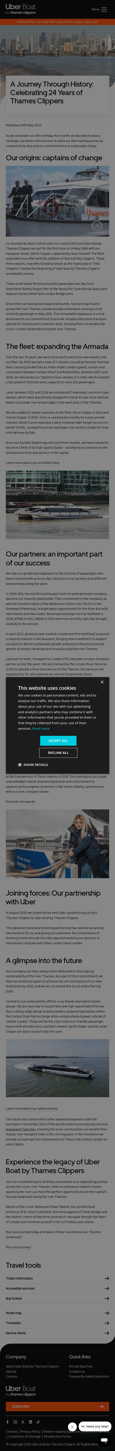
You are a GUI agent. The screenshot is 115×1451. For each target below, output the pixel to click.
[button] (33, 764)
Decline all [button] (58, 753)
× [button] (102, 682)
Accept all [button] (58, 740)
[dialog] (57, 725)
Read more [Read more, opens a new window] (41, 728)
